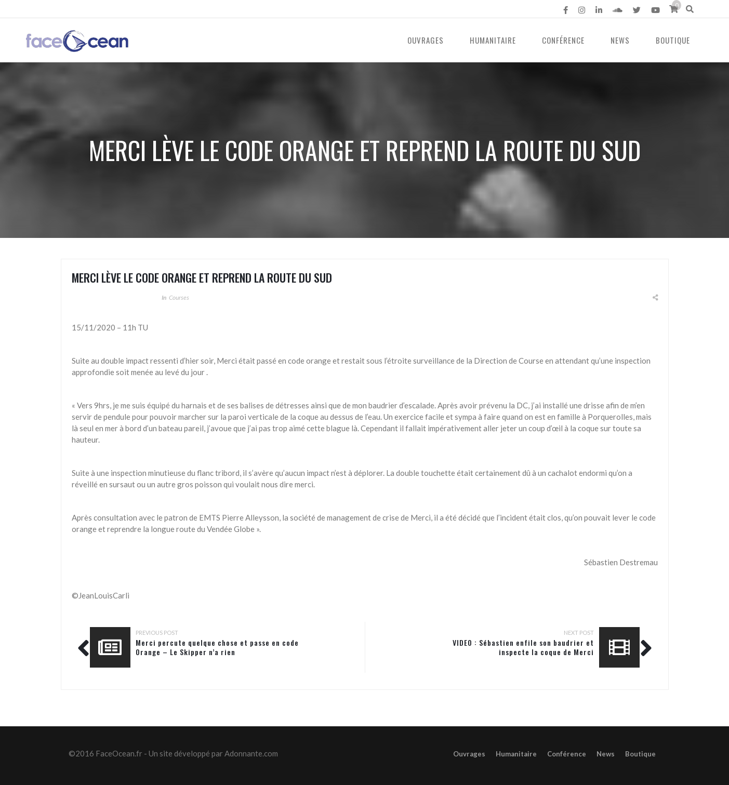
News (620, 40)
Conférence (563, 40)
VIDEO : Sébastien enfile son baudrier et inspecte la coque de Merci (523, 647)
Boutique (673, 40)
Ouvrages (425, 40)
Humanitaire (493, 40)
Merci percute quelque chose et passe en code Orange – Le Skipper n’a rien (217, 647)
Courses (179, 297)
